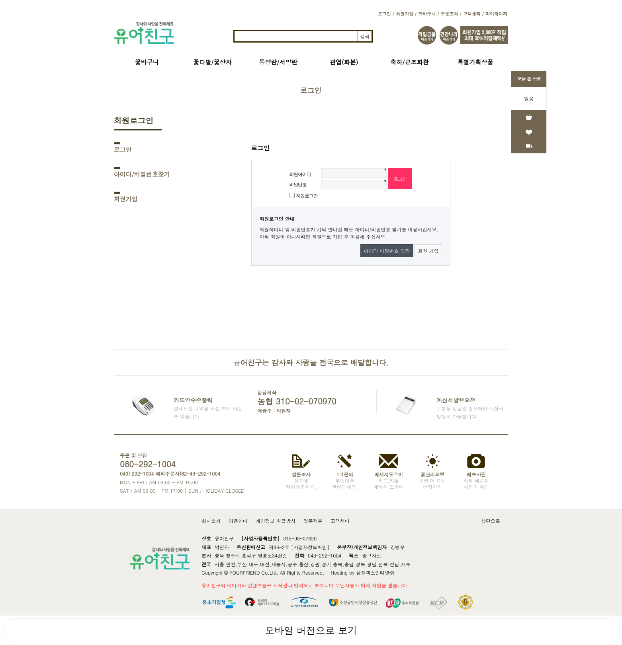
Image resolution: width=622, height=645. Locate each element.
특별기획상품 (475, 62)
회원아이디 (300, 174)
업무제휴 (313, 520)
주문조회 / (450, 14)
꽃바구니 (147, 62)
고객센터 (340, 520)
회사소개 (211, 520)
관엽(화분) (344, 62)
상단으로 (490, 520)
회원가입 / (406, 14)
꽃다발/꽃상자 (212, 62)
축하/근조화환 (409, 62)
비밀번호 (298, 184)
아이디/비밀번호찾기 (142, 174)
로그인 (123, 149)
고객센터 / (473, 14)
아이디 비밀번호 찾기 (387, 250)
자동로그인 (307, 195)
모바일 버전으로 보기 (311, 630)
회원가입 (126, 198)
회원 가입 (428, 250)
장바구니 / (428, 14)
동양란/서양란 (278, 62)
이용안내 (238, 520)
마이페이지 (496, 14)
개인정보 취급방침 (275, 520)
